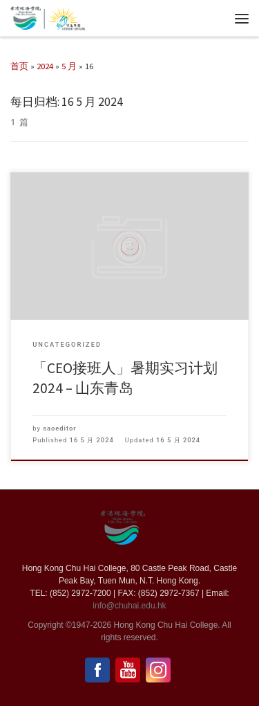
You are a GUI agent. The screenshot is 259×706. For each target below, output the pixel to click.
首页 (19, 65)
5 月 (69, 65)
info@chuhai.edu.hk (129, 605)
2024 (45, 65)
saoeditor (59, 428)
